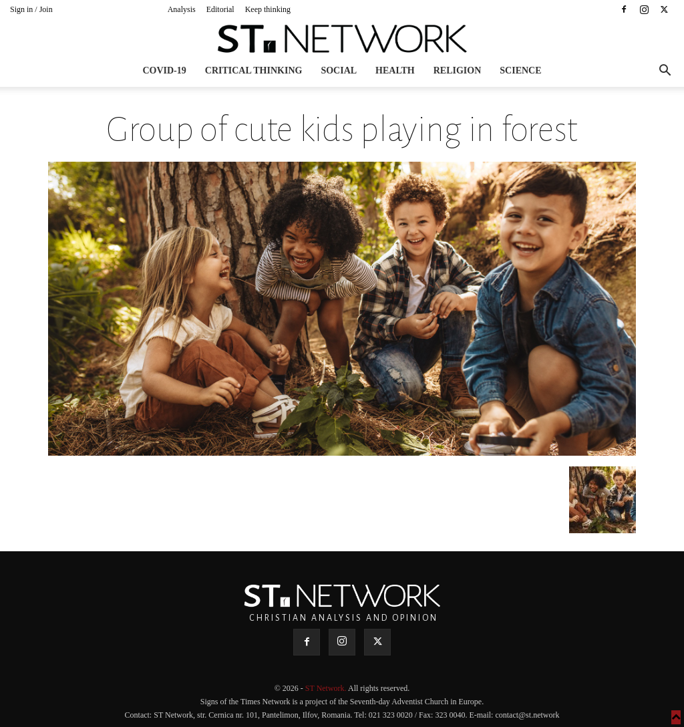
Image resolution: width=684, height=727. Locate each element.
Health (395, 70)
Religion (458, 70)
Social (339, 70)
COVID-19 (164, 70)
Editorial (220, 9)
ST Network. (326, 688)
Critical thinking (254, 70)
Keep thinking (268, 9)
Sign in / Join (31, 9)
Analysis (182, 9)
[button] (664, 71)
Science (520, 70)
